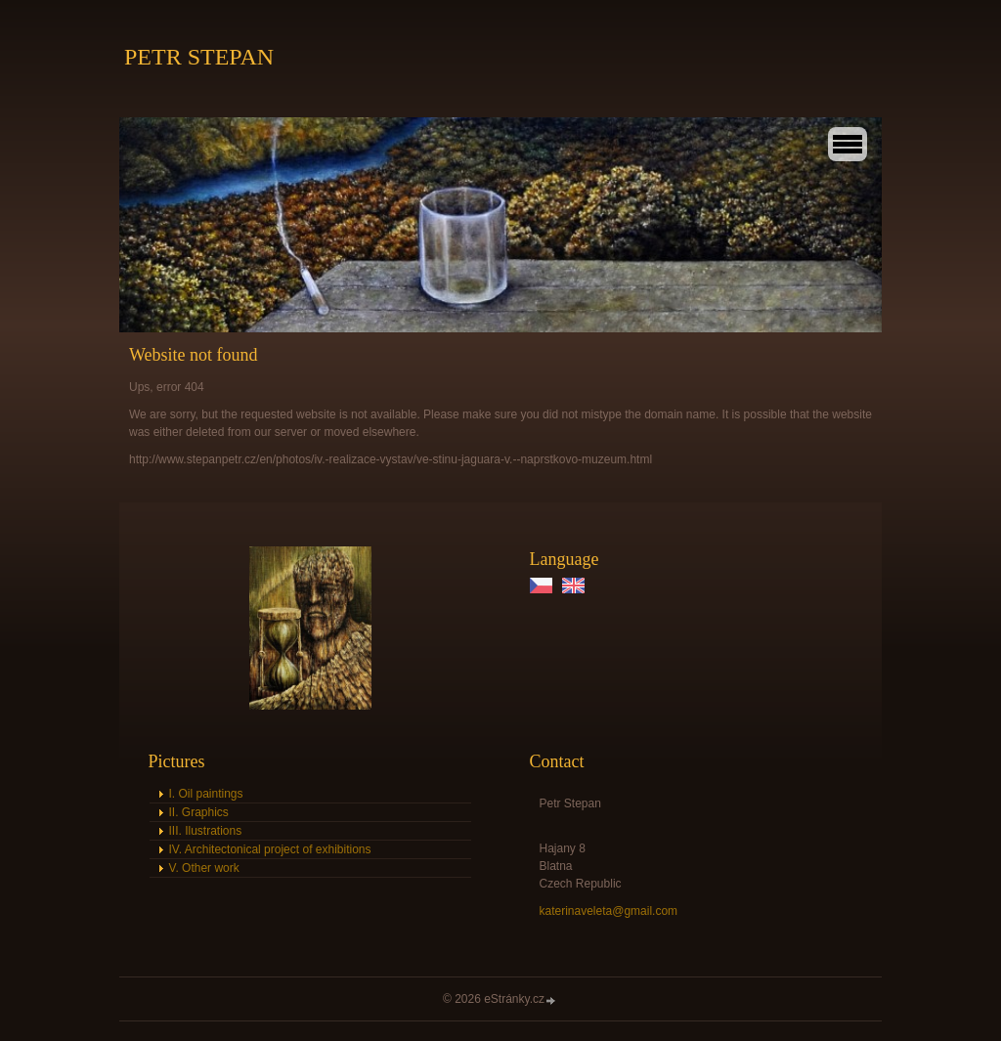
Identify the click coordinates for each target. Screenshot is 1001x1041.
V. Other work (204, 868)
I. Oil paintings (206, 794)
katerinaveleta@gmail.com (609, 911)
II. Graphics (199, 812)
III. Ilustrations (205, 831)
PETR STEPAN (199, 56)
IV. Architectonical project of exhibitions (270, 849)
